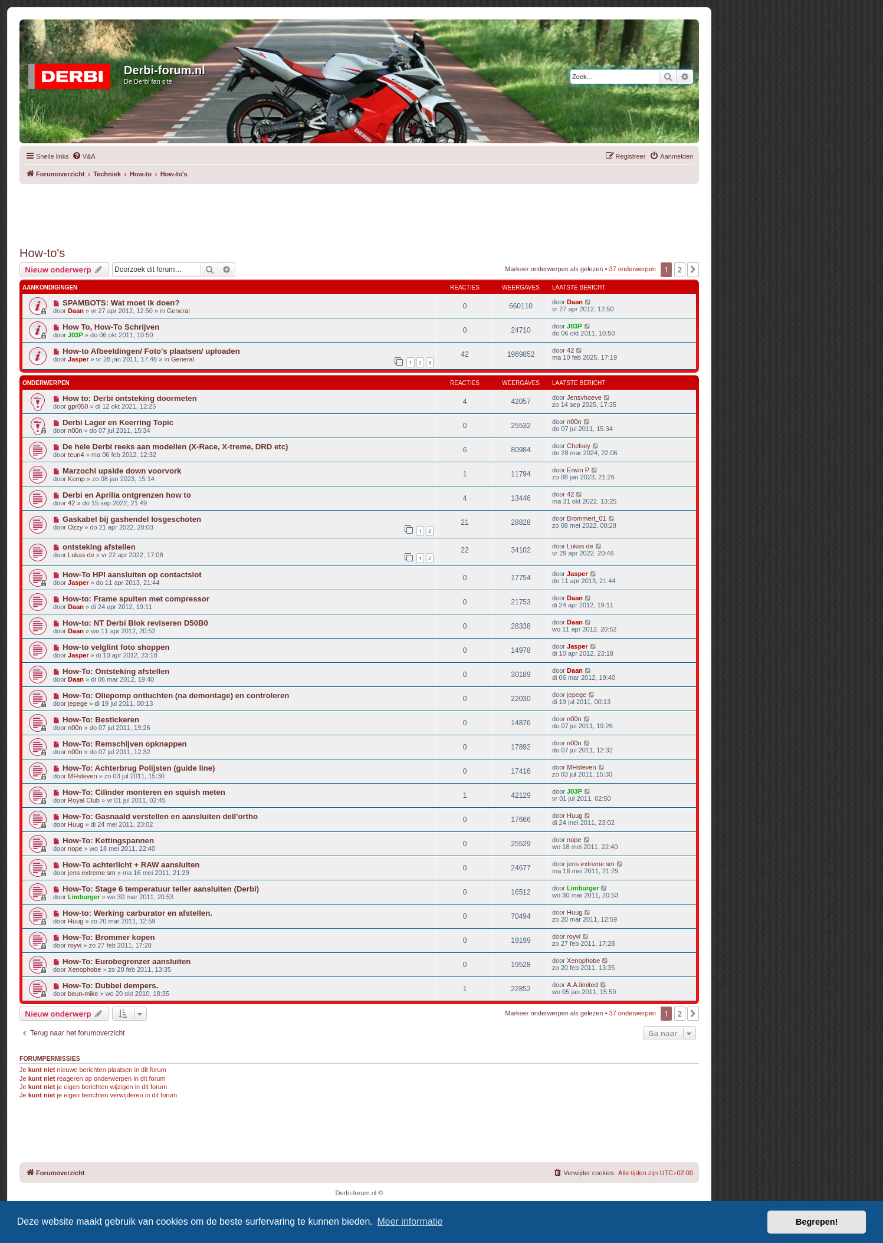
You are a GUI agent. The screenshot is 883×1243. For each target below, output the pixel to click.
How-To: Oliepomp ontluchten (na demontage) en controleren (176, 695)
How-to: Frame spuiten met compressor (136, 598)
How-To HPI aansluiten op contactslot (132, 574)
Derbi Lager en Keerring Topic (118, 422)
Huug (75, 824)
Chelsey (578, 445)
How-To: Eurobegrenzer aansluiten (127, 961)
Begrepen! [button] (817, 1221)
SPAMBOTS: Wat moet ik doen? (121, 302)
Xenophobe (84, 969)
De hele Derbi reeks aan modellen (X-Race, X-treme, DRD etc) (175, 446)
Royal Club (84, 800)
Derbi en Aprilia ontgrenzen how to (127, 495)
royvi (74, 945)
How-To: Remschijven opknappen (125, 743)
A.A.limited (582, 984)
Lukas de (81, 554)
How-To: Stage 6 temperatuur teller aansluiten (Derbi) (161, 888)
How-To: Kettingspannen (108, 840)
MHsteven (82, 776)
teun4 (76, 454)
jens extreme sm (92, 872)
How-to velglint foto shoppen (116, 647)
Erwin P (578, 469)
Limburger (84, 896)
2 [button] (680, 269)
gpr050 (78, 406)
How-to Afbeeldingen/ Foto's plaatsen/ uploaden (151, 351)
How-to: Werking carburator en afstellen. (137, 913)
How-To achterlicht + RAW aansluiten (131, 864)
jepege (77, 703)
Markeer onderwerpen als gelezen (554, 268)
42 (570, 350)
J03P (75, 334)
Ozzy (75, 527)
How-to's (42, 252)
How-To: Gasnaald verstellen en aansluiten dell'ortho (160, 816)
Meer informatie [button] (409, 1221)
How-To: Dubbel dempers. (110, 985)
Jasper (78, 359)
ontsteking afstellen (99, 546)
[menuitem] (84, 156)
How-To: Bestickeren (101, 719)
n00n (75, 430)
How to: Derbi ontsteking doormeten (130, 398)
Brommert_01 (586, 518)
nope (75, 848)
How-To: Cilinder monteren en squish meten (144, 792)
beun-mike (83, 993)
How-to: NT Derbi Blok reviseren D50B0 (135, 623)
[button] (693, 269)
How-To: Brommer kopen (109, 937)
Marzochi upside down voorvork (122, 470)
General (178, 310)
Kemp (76, 478)
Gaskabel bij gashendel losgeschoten (132, 519)
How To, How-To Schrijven (111, 327)
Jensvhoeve (584, 397)
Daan (76, 310)
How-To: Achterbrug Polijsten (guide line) (139, 768)
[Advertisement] (359, 210)
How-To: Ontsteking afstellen (116, 671)
